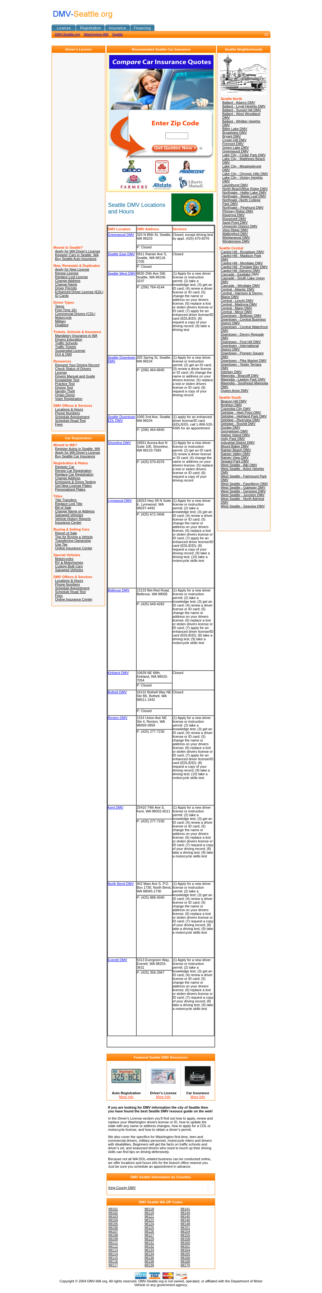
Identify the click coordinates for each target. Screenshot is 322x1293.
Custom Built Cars (69, 566)
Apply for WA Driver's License (77, 251)
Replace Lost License (71, 277)
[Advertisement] (125, 41)
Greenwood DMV (121, 235)
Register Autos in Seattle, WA (77, 449)
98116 (113, 1261)
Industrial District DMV (238, 442)
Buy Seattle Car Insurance (75, 456)
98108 (113, 1235)
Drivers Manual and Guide (75, 376)
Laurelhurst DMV (235, 185)
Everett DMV (117, 960)
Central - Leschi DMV (237, 300)
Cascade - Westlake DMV (240, 285)
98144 (185, 1213)
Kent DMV (115, 807)
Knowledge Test (67, 380)
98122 (149, 1220)
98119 (149, 1213)
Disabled (61, 325)
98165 (185, 1254)
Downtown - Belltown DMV (241, 315)
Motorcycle (63, 317)
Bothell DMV (117, 692)
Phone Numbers (67, 413)
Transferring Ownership (73, 540)
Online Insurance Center (73, 548)
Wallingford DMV (235, 234)
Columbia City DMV (236, 409)
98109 (113, 1239)
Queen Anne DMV (235, 390)
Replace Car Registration (74, 474)
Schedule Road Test (70, 420)
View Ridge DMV (235, 230)
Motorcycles (64, 559)
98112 (113, 1246)
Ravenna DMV (233, 215)
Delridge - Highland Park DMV (244, 416)
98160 (185, 1243)
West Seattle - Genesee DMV (243, 491)
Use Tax (61, 544)
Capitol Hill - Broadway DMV (242, 252)
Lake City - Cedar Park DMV (244, 155)
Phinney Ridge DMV (237, 211)
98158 (185, 1239)
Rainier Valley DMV (235, 454)
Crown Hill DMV (234, 140)
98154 (185, 1231)
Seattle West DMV (122, 273)
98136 (149, 1258)
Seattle (117, 34)
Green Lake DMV (235, 147)
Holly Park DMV (233, 439)
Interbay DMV (231, 372)
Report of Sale (66, 533)
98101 (113, 1209)
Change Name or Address (75, 511)
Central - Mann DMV (236, 308)
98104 (113, 1220)
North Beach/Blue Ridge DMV (245, 189)
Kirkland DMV (118, 673)
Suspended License (70, 350)
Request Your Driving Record (77, 365)
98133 (149, 1250)
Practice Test (65, 384)
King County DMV (122, 1188)
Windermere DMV (235, 241)
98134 (149, 1254)
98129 (149, 1239)
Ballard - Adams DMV (238, 102)
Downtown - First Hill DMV (241, 342)
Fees (59, 424)
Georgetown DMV (234, 431)
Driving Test (64, 387)
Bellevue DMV (119, 590)
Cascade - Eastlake (236, 274)
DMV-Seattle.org (67, 34)
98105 (113, 1224)
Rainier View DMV (235, 457)
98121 (149, 1216)
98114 (113, 1254)
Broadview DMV (234, 132)
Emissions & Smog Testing (75, 482)
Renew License (66, 273)
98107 (113, 1231)
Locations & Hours (69, 409)
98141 (185, 1209)
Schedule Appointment (72, 417)
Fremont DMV (233, 144)
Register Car (64, 467)
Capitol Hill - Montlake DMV (242, 263)
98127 (149, 1235)
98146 (185, 1220)
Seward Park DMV (235, 461)
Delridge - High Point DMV (241, 412)
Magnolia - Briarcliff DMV (240, 375)
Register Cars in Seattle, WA (77, 255)
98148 (185, 1224)
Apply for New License (72, 269)
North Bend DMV (121, 884)
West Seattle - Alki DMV (239, 465)
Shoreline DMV (119, 443)
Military (60, 321)
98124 (149, 1224)
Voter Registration (68, 399)
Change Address (67, 280)
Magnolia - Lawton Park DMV (243, 379)
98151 (185, 1228)
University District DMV (239, 226)
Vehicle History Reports (73, 519)
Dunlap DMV (230, 427)
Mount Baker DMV (235, 446)
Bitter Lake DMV (234, 129)
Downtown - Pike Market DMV (244, 360)
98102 (113, 1213)
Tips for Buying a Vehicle (74, 537)
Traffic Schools (66, 343)
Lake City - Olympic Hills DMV (245, 174)
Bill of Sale (63, 507)
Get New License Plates (73, 485)
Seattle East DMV (121, 254)
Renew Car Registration (73, 470)
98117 (113, 1265)
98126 (149, 1231)
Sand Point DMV (235, 222)
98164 (185, 1250)
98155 (185, 1235)
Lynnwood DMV (120, 500)
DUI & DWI (63, 354)
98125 (149, 1228)
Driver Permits (66, 288)
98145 (185, 1216)
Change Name (66, 284)
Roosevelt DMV (234, 219)
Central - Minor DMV (236, 312)
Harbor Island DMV (235, 435)
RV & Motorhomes (69, 562)
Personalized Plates (70, 489)
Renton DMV (118, 718)
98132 (149, 1246)
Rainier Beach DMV (236, 450)
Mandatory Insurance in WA (76, 335)
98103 (113, 1216)
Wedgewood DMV (236, 237)
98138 (149, 1261)
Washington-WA (96, 34)
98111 (113, 1243)
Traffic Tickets (65, 347)
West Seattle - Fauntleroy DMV (244, 484)
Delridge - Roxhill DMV (238, 424)
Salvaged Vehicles (69, 515)
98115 (113, 1258)
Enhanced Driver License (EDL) (79, 292)
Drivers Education (68, 339)
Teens (59, 306)
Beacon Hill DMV (234, 401)
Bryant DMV (231, 136)
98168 (185, 1261)
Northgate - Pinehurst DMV (243, 207)
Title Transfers (66, 500)
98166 (185, 1258)
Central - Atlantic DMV (237, 289)
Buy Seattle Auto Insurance (76, 259)
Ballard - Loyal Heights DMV (243, 106)
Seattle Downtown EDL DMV (122, 418)
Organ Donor (65, 395)
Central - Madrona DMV (239, 304)
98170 (185, 1265)
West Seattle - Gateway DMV (243, 487)
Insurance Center (68, 522)
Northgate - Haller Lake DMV (244, 192)
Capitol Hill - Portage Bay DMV (244, 267)
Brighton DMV (231, 405)
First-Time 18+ (66, 310)
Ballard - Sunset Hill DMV (241, 110)
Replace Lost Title (68, 504)
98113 (113, 1250)
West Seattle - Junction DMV (242, 495)
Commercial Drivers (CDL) (75, 314)
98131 (149, 1243)
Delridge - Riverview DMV (240, 420)
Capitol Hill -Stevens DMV (240, 270)
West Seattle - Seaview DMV (243, 506)
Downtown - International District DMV (240, 347)
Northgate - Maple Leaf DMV (244, 196)
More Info (126, 1097)
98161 (185, 1246)
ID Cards (61, 295)
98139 (149, 1265)
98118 (149, 1209)
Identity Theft (65, 391)
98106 (113, 1228)
